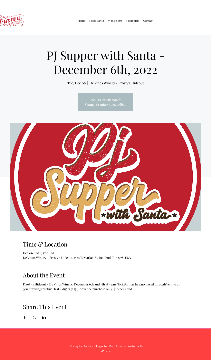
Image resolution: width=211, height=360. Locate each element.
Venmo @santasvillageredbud (105, 104)
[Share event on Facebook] (25, 317)
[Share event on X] (34, 317)
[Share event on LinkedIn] (44, 317)
